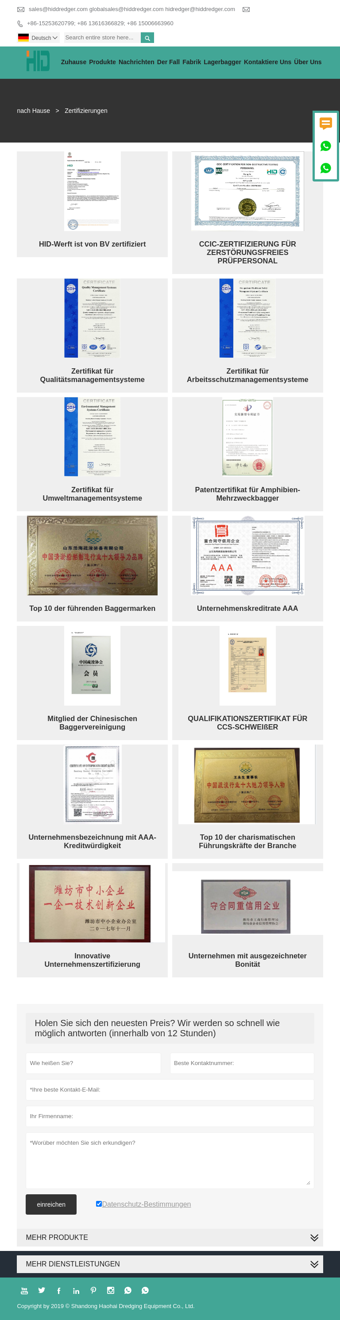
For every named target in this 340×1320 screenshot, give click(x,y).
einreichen (51, 1204)
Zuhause (74, 62)
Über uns (307, 62)
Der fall (168, 62)
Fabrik (191, 62)
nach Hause (33, 110)
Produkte (102, 62)
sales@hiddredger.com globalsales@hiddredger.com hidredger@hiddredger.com (132, 9)
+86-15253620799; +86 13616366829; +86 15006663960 (100, 23)
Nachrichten (137, 62)
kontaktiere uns (267, 62)
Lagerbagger (222, 62)
